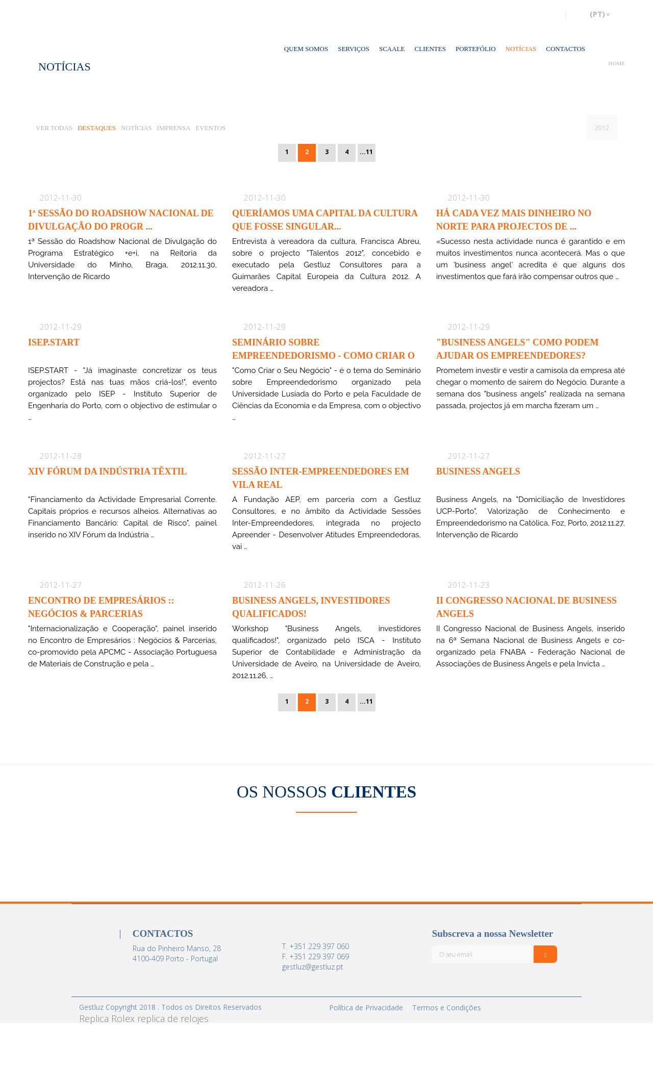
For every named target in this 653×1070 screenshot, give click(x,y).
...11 (366, 151)
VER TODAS (54, 128)
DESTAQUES (97, 128)
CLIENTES (430, 49)
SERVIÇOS (353, 49)
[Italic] (545, 954)
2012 (602, 127)
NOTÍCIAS (521, 49)
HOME (617, 63)
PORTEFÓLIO (476, 49)
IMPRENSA (174, 128)
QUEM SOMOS (306, 49)
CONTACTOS (565, 49)
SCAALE (392, 49)
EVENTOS (210, 128)
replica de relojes (173, 1018)
